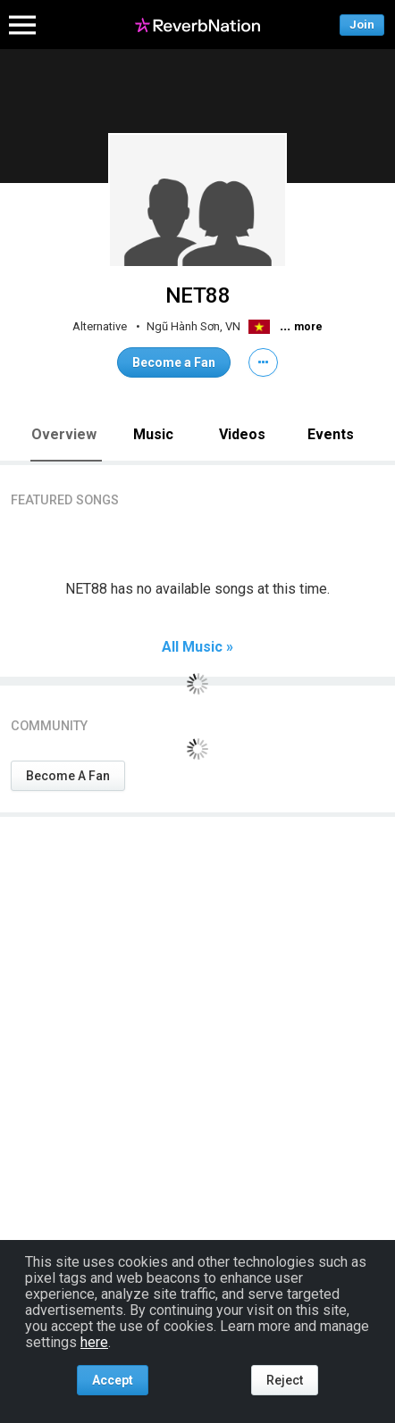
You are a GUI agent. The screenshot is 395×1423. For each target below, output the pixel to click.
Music (153, 434)
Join (361, 24)
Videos (242, 434)
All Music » (197, 647)
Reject (284, 1380)
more (308, 326)
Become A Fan (68, 776)
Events (330, 434)
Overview (64, 434)
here (94, 1342)
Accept (112, 1380)
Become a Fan (173, 362)
